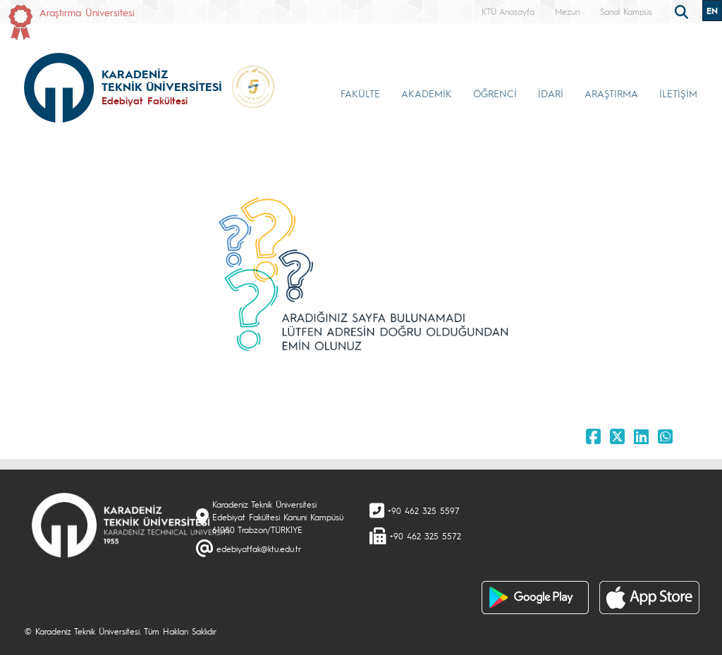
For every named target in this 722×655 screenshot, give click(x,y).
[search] (683, 10)
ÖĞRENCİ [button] (495, 93)
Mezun (567, 11)
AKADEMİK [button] (426, 93)
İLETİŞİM (678, 93)
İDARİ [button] (550, 93)
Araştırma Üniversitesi (87, 12)
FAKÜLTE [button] (360, 93)
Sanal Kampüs (626, 11)
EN (712, 10)
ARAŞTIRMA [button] (611, 93)
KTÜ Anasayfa (508, 11)
